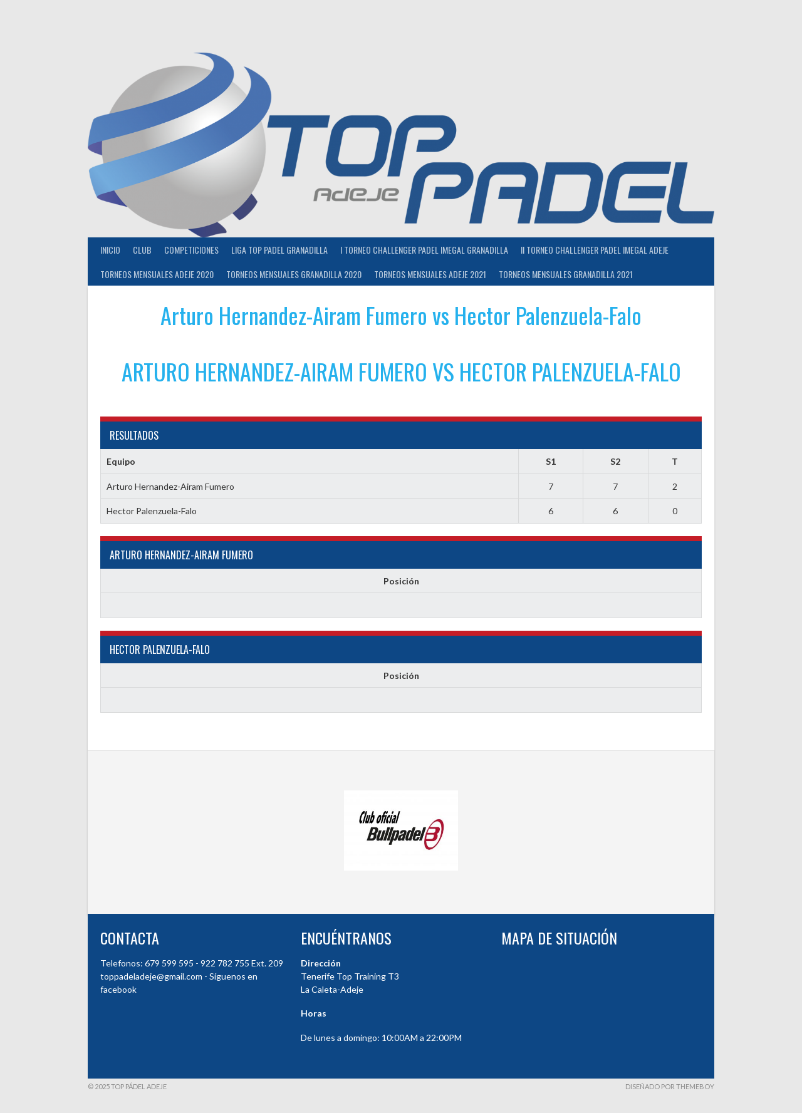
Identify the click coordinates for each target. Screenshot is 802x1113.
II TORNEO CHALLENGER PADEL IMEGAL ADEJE (595, 249)
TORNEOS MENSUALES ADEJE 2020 (157, 274)
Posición (401, 581)
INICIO (110, 249)
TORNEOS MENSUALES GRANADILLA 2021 (566, 274)
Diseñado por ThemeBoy (669, 1086)
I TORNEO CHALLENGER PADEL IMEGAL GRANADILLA (424, 249)
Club (142, 249)
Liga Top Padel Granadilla (279, 249)
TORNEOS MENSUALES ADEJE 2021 (430, 274)
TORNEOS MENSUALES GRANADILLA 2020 (294, 274)
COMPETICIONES (191, 249)
